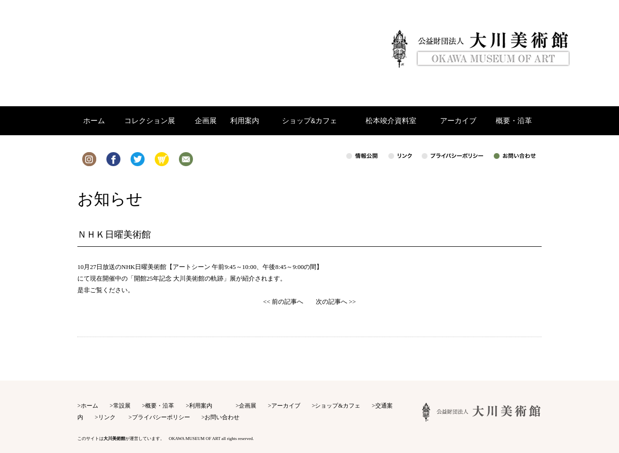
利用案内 (200, 405)
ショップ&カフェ (337, 405)
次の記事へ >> (336, 301)
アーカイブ (285, 405)
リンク (107, 417)
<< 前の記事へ (283, 301)
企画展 (247, 405)
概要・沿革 (159, 405)
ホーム (89, 405)
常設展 (122, 405)
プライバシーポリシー (161, 417)
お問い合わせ (222, 417)
